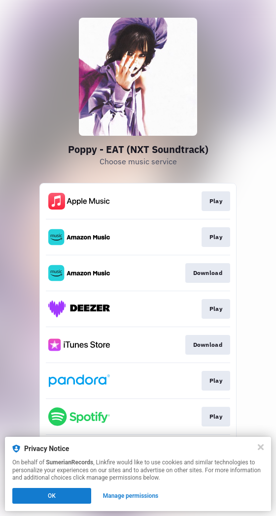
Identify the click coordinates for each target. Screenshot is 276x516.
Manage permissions (131, 495)
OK (52, 495)
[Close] (261, 447)
